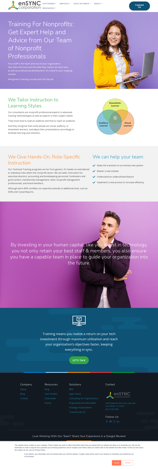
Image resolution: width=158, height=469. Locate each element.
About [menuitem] (23, 389)
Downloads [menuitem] (50, 398)
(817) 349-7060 (112, 409)
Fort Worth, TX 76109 (114, 406)
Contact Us (139, 6)
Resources (48, 8)
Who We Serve (81, 3)
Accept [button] (116, 463)
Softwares (48, 3)
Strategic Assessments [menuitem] (80, 407)
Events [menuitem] (48, 402)
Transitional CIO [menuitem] (77, 412)
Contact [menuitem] (24, 398)
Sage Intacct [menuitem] (75, 393)
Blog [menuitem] (22, 393)
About (97, 3)
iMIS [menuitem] (71, 389)
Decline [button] (128, 463)
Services (64, 3)
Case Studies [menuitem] (51, 393)
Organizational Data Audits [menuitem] (82, 402)
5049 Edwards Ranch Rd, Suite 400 (120, 403)
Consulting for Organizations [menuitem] (83, 398)
